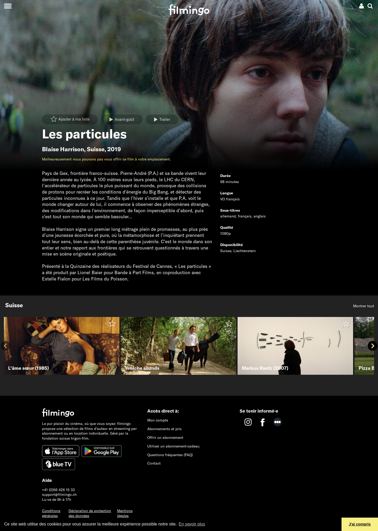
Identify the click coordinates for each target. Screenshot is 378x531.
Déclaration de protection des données (90, 513)
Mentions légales (125, 513)
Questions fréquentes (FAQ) (170, 454)
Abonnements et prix (164, 428)
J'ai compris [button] (360, 524)
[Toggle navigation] (7, 6)
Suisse (95, 149)
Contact (154, 463)
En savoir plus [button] (192, 524)
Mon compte (157, 420)
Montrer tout (363, 306)
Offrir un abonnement (165, 437)
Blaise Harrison (63, 149)
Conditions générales (51, 513)
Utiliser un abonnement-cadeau (173, 446)
